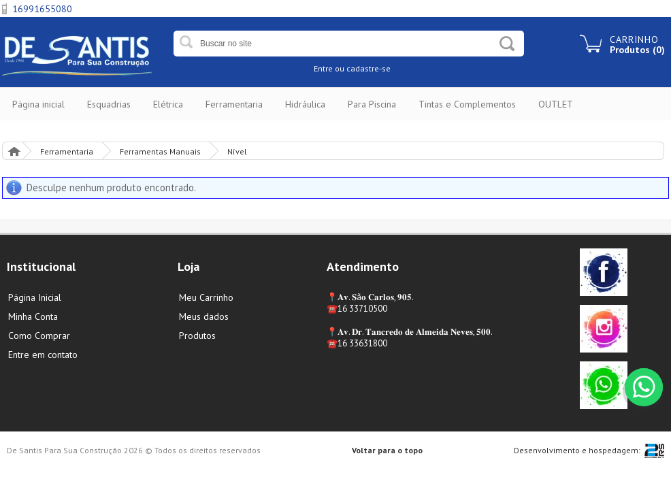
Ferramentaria (66, 151)
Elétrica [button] (168, 104)
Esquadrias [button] (109, 104)
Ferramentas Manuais (160, 151)
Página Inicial (13, 151)
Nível (237, 151)
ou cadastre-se (363, 68)
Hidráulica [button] (305, 104)
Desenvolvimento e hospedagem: (577, 450)
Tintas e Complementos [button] (467, 104)
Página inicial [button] (38, 104)
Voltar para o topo (387, 450)
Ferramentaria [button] (234, 104)
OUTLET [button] (555, 104)
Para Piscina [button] (372, 104)
